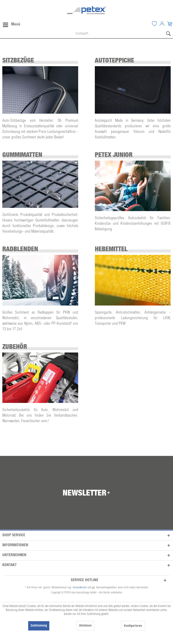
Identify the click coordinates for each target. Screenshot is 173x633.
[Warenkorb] (169, 23)
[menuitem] (154, 23)
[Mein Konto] (161, 23)
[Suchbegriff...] (86, 34)
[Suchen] (168, 34)
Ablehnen (85, 625)
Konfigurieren (133, 626)
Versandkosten (80, 587)
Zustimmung (39, 625)
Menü (11, 24)
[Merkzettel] (154, 23)
